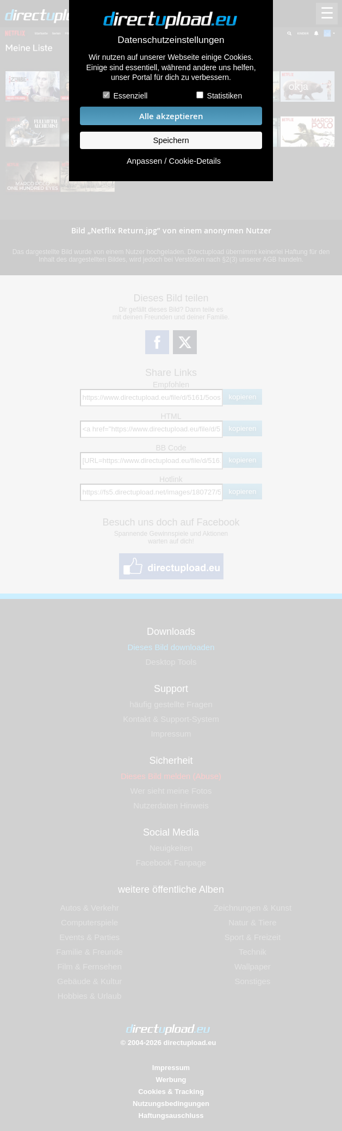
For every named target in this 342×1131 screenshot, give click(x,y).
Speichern (171, 140)
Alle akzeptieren (171, 116)
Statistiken (224, 95)
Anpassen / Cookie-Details (174, 161)
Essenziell (130, 95)
